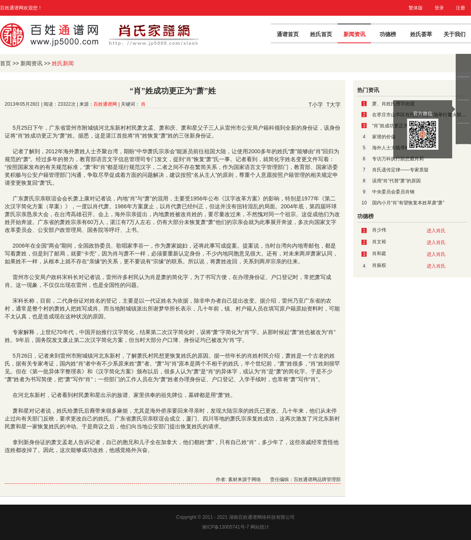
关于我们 (455, 34)
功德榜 (388, 34)
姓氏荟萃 (421, 34)
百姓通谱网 (105, 104)
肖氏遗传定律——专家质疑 (400, 170)
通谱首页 (288, 34)
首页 (5, 63)
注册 (460, 8)
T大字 (333, 104)
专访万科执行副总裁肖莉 (398, 159)
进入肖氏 (436, 230)
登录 (439, 8)
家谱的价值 (384, 137)
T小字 (316, 104)
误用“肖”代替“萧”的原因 (396, 181)
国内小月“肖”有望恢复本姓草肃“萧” (408, 203)
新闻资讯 (354, 34)
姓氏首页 (321, 34)
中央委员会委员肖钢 (393, 192)
